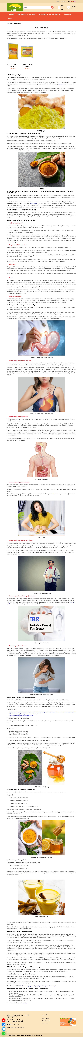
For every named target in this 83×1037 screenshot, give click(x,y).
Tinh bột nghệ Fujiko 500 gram (12, 65)
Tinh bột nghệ (42, 14)
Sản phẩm (32, 14)
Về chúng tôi (67, 14)
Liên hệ (57, 1)
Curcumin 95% (45, 1023)
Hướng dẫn (63, 1)
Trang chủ (11, 14)
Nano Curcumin (22, 14)
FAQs (69, 1)
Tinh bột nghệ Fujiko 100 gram (27, 65)
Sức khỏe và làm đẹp (55, 14)
